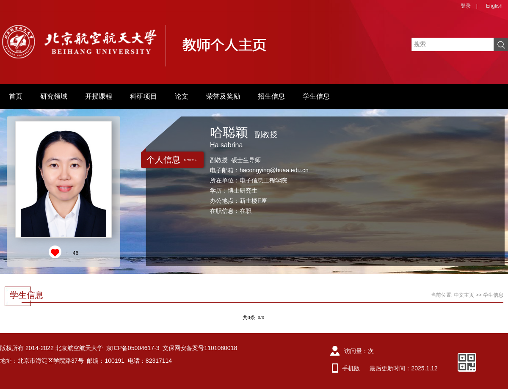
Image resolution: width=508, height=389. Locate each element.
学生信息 (316, 96)
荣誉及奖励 (223, 96)
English (494, 6)
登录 (466, 6)
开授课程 (98, 96)
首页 (15, 96)
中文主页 (464, 295)
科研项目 (143, 96)
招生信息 (271, 96)
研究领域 (53, 96)
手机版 (351, 368)
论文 (181, 96)
